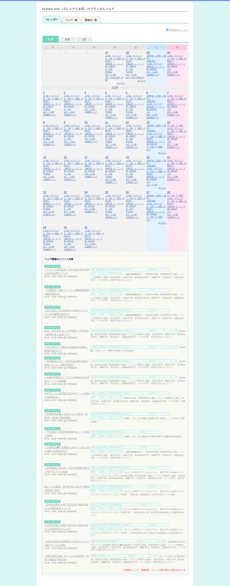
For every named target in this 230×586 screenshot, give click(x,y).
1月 (84, 39)
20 (148, 157)
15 (44, 157)
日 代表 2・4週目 (175, 125)
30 (168, 52)
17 (86, 157)
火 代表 (67, 109)
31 (86, 227)
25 (106, 192)
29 (148, 52)
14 (168, 122)
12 (127, 122)
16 (65, 157)
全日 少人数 (110, 75)
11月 (51, 39)
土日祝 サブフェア (113, 56)
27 (106, 52)
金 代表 (129, 69)
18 (106, 157)
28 (127, 52)
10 (86, 122)
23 (65, 192)
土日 (169, 69)
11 (106, 122)
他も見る (121, 83)
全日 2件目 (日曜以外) (135, 78)
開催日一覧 (91, 20)
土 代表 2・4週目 (154, 147)
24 (86, 192)
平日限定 (108, 72)
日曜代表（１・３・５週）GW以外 (114, 65)
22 (44, 192)
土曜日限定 (150, 61)
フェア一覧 (71, 20)
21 (168, 157)
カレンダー (52, 19)
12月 (67, 39)
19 (127, 157)
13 (148, 122)
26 (127, 192)
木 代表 (108, 69)
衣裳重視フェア (152, 75)
